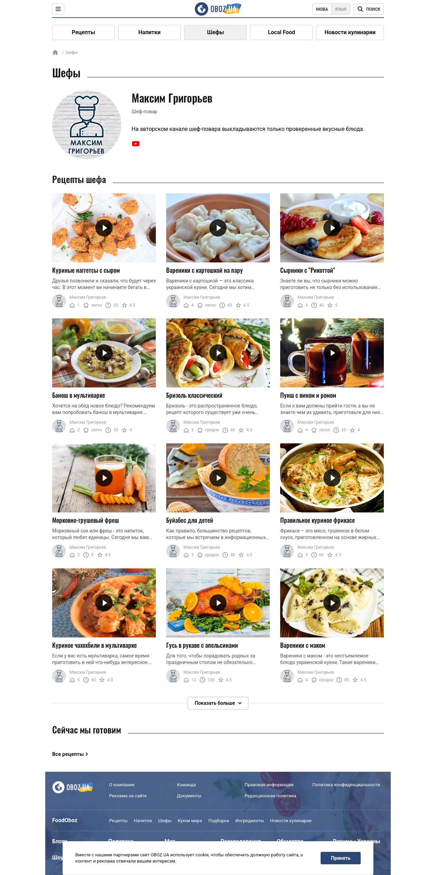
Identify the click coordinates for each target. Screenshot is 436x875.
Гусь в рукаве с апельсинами (202, 645)
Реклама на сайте (127, 795)
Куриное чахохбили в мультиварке (94, 645)
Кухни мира (190, 820)
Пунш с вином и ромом (308, 395)
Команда (186, 784)
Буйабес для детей (189, 520)
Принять (340, 858)
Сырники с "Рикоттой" (307, 270)
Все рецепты (68, 754)
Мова (322, 9)
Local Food (281, 32)
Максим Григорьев (87, 297)
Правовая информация (269, 784)
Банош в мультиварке (78, 395)
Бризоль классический (194, 395)
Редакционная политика (270, 795)
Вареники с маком (302, 645)
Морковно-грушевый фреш (85, 520)
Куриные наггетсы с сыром (86, 270)
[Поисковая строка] (368, 9)
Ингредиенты (249, 820)
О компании (121, 784)
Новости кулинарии (350, 32)
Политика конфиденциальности (346, 784)
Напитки (150, 32)
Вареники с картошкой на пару (204, 270)
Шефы (215, 32)
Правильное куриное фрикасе (317, 520)
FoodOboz (64, 820)
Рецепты (83, 32)
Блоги (59, 841)
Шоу (57, 857)
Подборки (218, 820)
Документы (189, 795)
